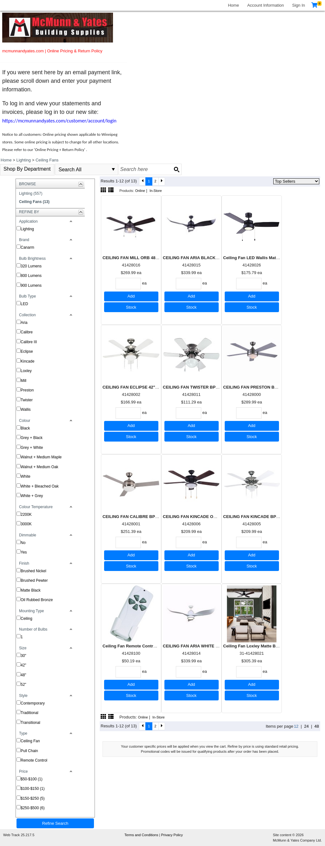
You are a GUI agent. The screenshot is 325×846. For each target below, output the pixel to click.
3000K (26, 524)
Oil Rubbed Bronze (37, 600)
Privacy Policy (171, 835)
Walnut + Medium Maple (41, 457)
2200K (26, 514)
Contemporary (33, 703)
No (23, 543)
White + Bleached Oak (40, 486)
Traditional (29, 713)
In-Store (155, 191)
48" (23, 675)
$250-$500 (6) (32, 808)
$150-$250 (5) (32, 798)
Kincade (27, 361)
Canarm (27, 247)
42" (23, 665)
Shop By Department (27, 169)
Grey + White (32, 447)
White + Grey (32, 496)
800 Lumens (31, 275)
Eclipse (27, 351)
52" (23, 684)
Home (233, 5)
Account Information (265, 5)
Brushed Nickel (33, 571)
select (113, 169)
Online (140, 191)
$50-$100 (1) (32, 779)
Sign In (298, 5)
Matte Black (31, 590)
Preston (27, 390)
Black (25, 428)
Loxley (26, 371)
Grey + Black (32, 438)
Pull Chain (29, 751)
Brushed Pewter (34, 580)
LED (24, 304)
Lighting (27, 229)
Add (131, 296)
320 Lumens (31, 266)
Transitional (30, 722)
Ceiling (26, 618)
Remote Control (34, 760)
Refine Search (55, 823)
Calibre (27, 332)
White (25, 476)
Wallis (26, 409)
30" (23, 655)
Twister (27, 400)
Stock (131, 307)
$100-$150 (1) (32, 788)
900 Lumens (31, 285)
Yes (24, 552)
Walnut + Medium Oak (39, 467)
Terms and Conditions (141, 835)
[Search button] (176, 169)
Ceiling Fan (30, 741)
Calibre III (29, 342)
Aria (24, 322)
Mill (23, 380)
